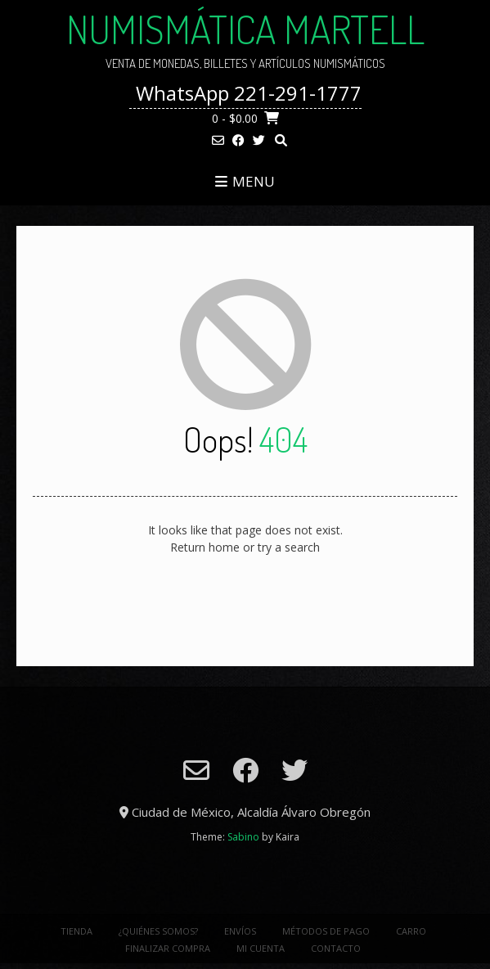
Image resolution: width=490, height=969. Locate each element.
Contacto (336, 948)
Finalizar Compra (167, 948)
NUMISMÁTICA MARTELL (245, 28)
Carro (411, 931)
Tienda (76, 931)
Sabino (243, 837)
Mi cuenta (260, 948)
